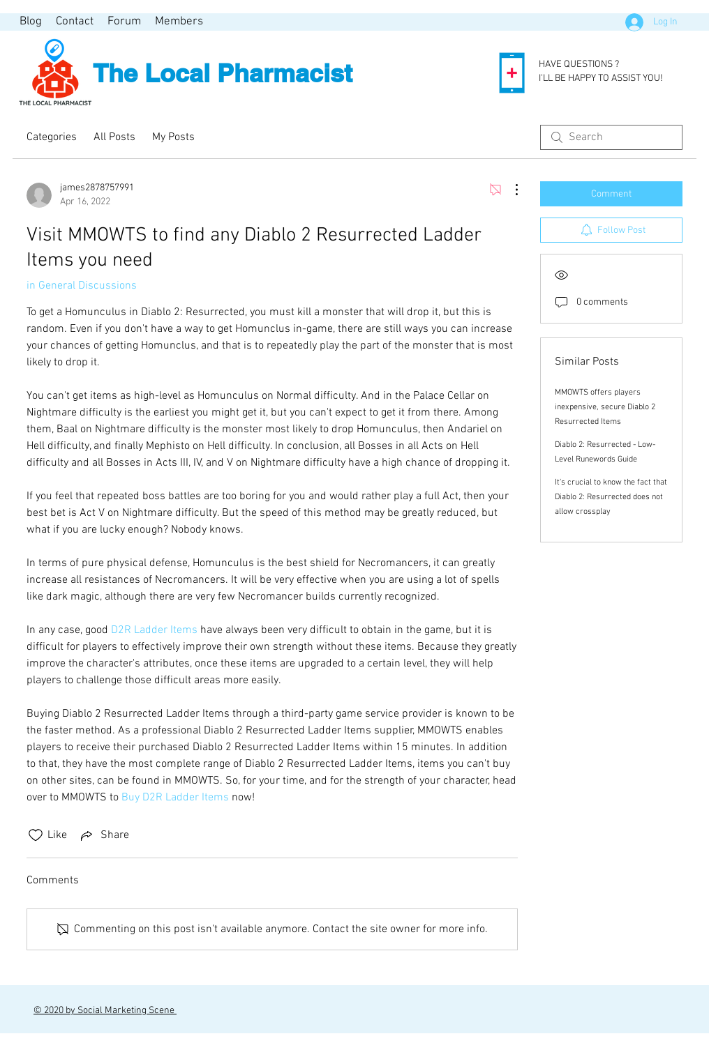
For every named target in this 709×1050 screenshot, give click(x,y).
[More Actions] (509, 189)
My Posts (173, 137)
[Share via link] (103, 835)
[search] (611, 137)
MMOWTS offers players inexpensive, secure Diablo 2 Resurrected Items (605, 407)
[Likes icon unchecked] (36, 835)
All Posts (114, 137)
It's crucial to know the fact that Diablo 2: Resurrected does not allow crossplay (611, 497)
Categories (52, 137)
